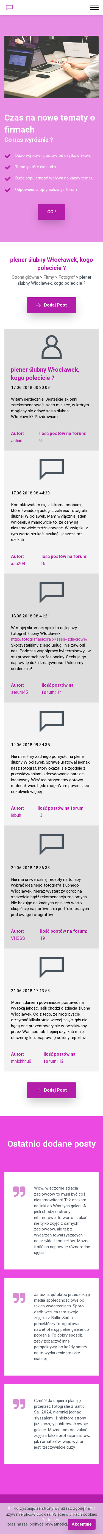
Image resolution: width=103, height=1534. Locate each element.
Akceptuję (81, 1524)
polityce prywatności (48, 1524)
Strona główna (25, 277)
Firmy (48, 277)
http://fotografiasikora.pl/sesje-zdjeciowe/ (49, 639)
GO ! (51, 211)
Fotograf (67, 277)
